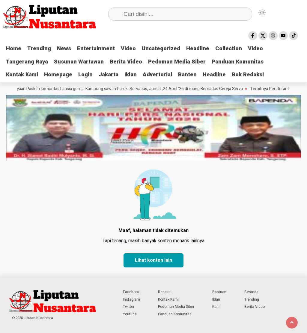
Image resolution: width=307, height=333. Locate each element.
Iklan (130, 75)
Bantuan (219, 292)
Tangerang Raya (27, 62)
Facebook (131, 292)
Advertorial (157, 75)
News (64, 49)
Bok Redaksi (248, 75)
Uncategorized (161, 49)
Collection (228, 49)
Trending (39, 49)
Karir (216, 306)
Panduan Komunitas (238, 62)
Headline (197, 49)
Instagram (131, 299)
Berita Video (126, 62)
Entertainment (96, 49)
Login (85, 75)
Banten (187, 75)
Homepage (58, 75)
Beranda (251, 292)
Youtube (130, 314)
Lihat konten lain (153, 260)
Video (128, 49)
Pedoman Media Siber (177, 62)
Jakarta (108, 75)
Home (13, 49)
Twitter (128, 306)
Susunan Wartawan (79, 62)
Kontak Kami (22, 75)
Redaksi (164, 292)
